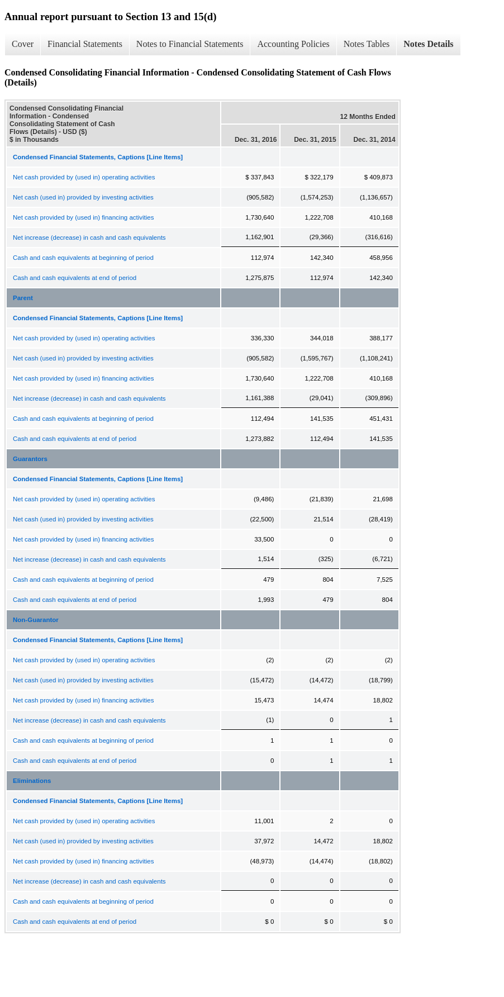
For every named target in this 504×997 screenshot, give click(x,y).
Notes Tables (367, 44)
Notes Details (428, 44)
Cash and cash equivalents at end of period (74, 277)
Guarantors (30, 458)
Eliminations (32, 780)
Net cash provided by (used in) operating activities (84, 177)
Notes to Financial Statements (190, 44)
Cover (23, 44)
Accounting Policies (293, 44)
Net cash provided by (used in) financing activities (83, 217)
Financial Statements (84, 44)
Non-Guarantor (36, 619)
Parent (23, 298)
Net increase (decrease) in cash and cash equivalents (89, 237)
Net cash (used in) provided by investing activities (83, 197)
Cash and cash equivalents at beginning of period (83, 257)
